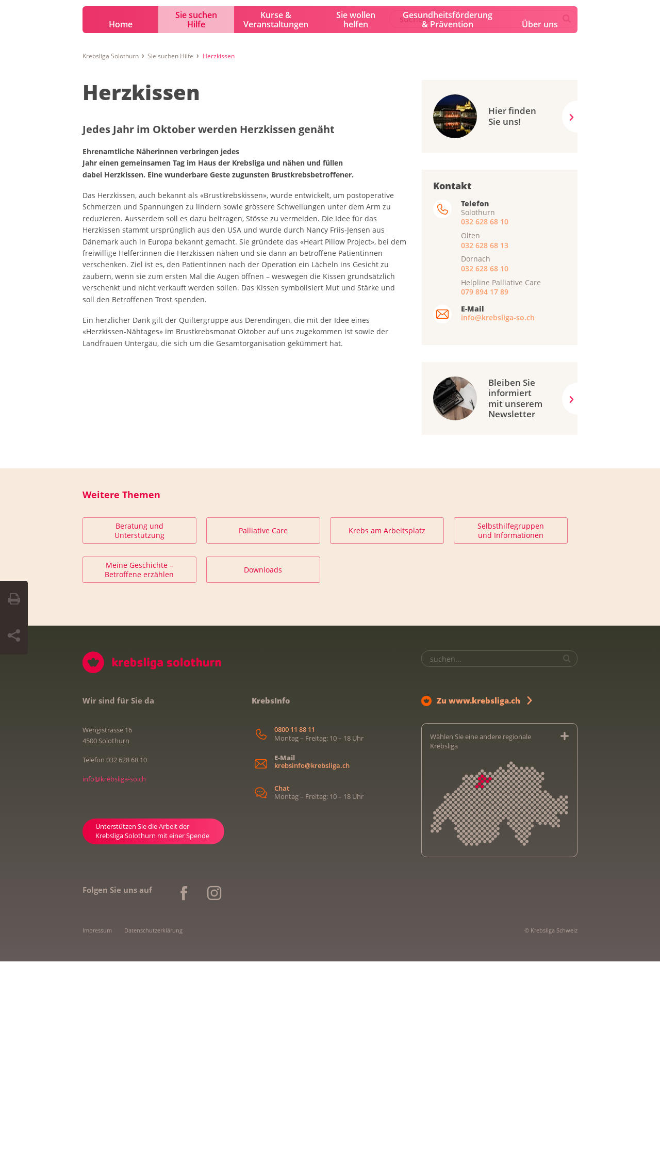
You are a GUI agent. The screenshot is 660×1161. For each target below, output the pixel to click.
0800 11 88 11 (294, 929)
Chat (281, 988)
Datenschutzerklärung (153, 1130)
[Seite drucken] (14, 599)
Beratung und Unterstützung (139, 730)
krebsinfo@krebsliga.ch (312, 965)
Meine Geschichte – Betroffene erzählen (139, 769)
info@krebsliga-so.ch (498, 517)
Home (121, 224)
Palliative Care (263, 730)
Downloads (263, 770)
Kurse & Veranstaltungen (275, 219)
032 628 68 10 (484, 422)
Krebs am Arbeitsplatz (387, 730)
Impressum (97, 1130)
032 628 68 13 (484, 445)
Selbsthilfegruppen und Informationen (510, 730)
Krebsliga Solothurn (110, 255)
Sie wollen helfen (355, 219)
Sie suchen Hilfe (196, 219)
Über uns (540, 224)
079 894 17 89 (484, 491)
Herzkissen (141, 291)
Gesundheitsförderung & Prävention (447, 219)
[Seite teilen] (14, 636)
